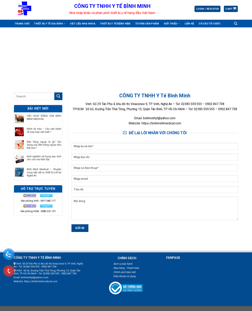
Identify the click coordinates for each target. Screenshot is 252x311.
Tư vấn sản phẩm (147, 23)
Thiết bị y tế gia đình (49, 23)
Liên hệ (189, 23)
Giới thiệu (172, 23)
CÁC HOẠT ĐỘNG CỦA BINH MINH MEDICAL (44, 117)
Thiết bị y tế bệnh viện (115, 23)
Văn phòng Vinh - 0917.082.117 (38, 200)
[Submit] (58, 96)
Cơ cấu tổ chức (209, 23)
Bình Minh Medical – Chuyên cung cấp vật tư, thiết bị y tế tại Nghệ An (44, 172)
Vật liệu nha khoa (82, 23)
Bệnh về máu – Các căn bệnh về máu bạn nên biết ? (44, 130)
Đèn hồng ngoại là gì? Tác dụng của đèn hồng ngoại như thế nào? (44, 144)
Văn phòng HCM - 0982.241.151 (38, 211)
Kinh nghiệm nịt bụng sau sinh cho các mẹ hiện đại (44, 158)
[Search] (235, 23)
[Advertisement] (126, 57)
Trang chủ (22, 23)
